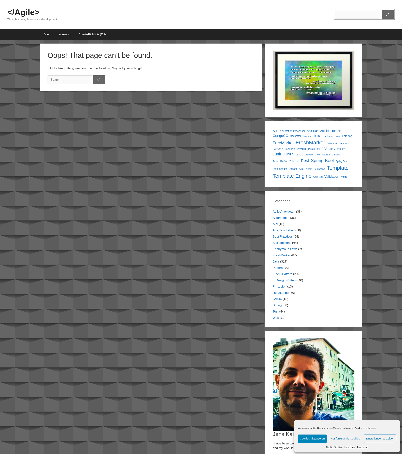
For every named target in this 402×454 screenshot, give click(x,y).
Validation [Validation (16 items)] (331, 176)
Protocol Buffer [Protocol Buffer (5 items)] (280, 161)
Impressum (350, 447)
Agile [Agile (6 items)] (275, 131)
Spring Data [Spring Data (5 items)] (341, 161)
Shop (47, 34)
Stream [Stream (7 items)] (293, 169)
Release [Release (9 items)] (294, 161)
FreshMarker (281, 255)
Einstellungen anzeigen (380, 438)
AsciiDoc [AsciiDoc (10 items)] (312, 130)
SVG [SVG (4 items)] (301, 169)
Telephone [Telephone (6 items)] (319, 169)
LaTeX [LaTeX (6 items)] (299, 154)
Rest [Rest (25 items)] (305, 161)
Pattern (278, 268)
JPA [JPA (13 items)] (324, 149)
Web (276, 318)
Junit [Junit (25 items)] (277, 154)
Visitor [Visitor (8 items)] (344, 176)
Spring (277, 305)
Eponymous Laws (285, 249)
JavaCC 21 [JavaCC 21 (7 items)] (314, 149)
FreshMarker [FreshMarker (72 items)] (310, 142)
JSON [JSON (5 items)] (332, 149)
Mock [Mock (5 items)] (317, 154)
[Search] (99, 79)
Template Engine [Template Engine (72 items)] (292, 176)
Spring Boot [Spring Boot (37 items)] (322, 160)
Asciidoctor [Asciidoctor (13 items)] (328, 131)
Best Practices (283, 236)
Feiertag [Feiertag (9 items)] (347, 135)
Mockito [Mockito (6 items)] (326, 154)
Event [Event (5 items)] (337, 136)
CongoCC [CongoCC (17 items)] (280, 136)
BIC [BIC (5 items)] (339, 131)
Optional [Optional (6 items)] (336, 154)
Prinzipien (279, 286)
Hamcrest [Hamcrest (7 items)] (344, 143)
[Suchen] (388, 14)
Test (275, 311)
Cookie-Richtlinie (334, 447)
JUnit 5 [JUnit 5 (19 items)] (288, 154)
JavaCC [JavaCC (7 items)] (301, 149)
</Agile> (23, 12)
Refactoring (281, 293)
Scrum (277, 299)
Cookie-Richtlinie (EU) (92, 34)
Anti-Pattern (284, 274)
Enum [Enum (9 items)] (316, 135)
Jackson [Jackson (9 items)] (290, 148)
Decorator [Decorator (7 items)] (295, 136)
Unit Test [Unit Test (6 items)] (317, 176)
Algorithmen (281, 218)
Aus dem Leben (284, 230)
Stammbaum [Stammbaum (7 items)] (280, 169)
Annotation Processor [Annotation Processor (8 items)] (292, 131)
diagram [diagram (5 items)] (307, 136)
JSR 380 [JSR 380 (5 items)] (341, 149)
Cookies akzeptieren (312, 438)
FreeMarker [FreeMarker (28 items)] (283, 143)
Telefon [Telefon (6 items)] (308, 169)
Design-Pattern (286, 280)
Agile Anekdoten (284, 211)
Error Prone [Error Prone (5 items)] (327, 136)
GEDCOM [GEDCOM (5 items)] (332, 143)
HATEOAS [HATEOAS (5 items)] (278, 149)
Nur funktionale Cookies (345, 438)
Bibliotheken (281, 243)
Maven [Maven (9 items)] (308, 154)
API (275, 224)
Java (276, 261)
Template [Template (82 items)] (338, 168)
